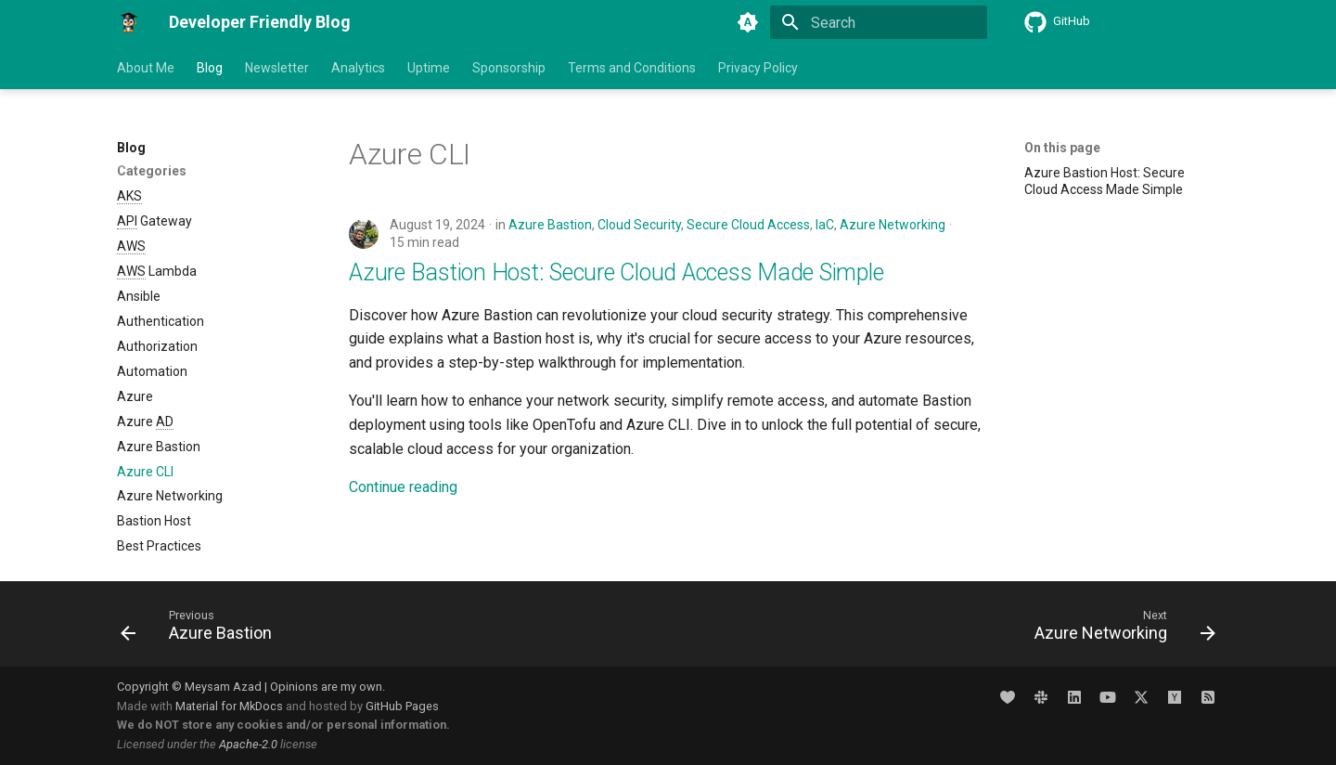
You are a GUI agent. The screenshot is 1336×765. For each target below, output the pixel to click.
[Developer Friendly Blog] (128, 22)
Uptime (428, 67)
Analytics (358, 67)
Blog (210, 67)
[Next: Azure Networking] (1119, 629)
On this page (1062, 147)
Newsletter (277, 67)
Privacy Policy (758, 67)
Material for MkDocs (230, 706)
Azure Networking (892, 224)
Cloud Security (639, 224)
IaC (825, 224)
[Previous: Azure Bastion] (202, 629)
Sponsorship (509, 67)
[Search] (878, 22)
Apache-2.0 (248, 744)
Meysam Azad (223, 687)
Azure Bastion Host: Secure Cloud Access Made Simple (616, 272)
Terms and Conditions (632, 67)
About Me (145, 67)
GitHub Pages (402, 706)
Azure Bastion (550, 224)
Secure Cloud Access (748, 224)
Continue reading (403, 487)
